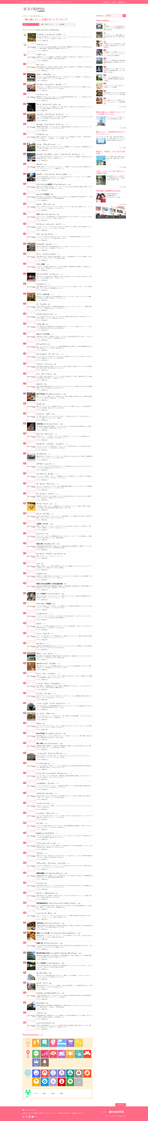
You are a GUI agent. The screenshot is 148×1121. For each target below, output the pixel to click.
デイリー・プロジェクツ (45, 893)
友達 (53, 1093)
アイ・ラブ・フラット (44, 374)
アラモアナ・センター (44, 244)
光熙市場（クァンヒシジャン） (47, 424)
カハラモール (41, 454)
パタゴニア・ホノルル (44, 793)
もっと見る (123, 106)
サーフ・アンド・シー (44, 504)
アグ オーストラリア (44, 234)
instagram (29, 1117)
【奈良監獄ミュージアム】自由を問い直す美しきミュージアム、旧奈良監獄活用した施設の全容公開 (114, 28)
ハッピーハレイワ (42, 803)
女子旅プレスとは (26, 1113)
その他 (78, 1082)
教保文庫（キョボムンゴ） (46, 544)
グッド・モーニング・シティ (46, 104)
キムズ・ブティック (43, 204)
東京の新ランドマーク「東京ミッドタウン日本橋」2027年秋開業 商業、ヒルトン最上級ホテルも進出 (114, 70)
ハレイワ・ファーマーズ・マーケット (50, 114)
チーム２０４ (41, 344)
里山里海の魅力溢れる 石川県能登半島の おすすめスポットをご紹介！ (113, 195)
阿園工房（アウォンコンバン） (47, 943)
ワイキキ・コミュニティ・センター (49, 84)
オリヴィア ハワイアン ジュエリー (50, 444)
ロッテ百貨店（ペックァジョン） (48, 594)
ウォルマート (41, 284)
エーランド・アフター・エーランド (49, 554)
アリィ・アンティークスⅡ (46, 254)
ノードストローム (42, 763)
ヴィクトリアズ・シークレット (47, 274)
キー (38, 64)
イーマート (40, 94)
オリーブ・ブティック (44, 434)
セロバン (39, 384)
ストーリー (40, 534)
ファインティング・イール (46, 843)
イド (38, 564)
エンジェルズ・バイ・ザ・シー (47, 354)
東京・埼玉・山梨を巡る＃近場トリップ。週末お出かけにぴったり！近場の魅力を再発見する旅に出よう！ (115, 138)
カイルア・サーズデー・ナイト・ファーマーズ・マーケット (58, 154)
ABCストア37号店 (43, 334)
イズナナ (39, 574)
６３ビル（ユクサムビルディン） (48, 993)
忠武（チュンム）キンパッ (46, 214)
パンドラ (39, 823)
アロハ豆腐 (40, 264)
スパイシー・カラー (43, 414)
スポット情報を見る (43, 40)
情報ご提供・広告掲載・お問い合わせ (74, 1113)
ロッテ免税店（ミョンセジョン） (48, 963)
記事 (97, 15)
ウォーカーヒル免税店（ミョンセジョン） (51, 184)
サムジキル (40, 1003)
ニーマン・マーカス (43, 693)
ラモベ (38, 723)
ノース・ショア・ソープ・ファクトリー (50, 703)
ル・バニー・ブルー (43, 713)
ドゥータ (39, 883)
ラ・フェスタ (41, 304)
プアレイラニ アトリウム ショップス (50, 863)
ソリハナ (39, 1013)
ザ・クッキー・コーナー (45, 494)
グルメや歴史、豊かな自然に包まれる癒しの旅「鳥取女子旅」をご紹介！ (115, 158)
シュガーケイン (42, 614)
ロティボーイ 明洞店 (43, 604)
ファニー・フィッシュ (44, 364)
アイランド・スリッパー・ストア (48, 224)
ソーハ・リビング (42, 633)
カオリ (39, 54)
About (114, 2)
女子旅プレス (25, 16)
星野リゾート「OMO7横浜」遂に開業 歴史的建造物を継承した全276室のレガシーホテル (114, 62)
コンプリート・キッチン (45, 474)
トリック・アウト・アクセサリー (48, 683)
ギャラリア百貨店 (42, 194)
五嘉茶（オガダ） (42, 524)
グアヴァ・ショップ (43, 464)
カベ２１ (39, 164)
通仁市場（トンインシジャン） (47, 743)
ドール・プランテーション (46, 144)
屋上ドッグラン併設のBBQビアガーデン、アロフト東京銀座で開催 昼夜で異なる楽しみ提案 (114, 78)
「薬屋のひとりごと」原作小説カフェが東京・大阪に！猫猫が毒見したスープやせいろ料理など (114, 45)
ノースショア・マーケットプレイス (49, 753)
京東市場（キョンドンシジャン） (48, 923)
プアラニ (39, 853)
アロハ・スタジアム (43, 74)
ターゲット (40, 643)
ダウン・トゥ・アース (44, 653)
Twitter (23, 1117)
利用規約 (41, 1113)
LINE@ (36, 1117)
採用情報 (60, 1113)
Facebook (26, 1117)
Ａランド (40, 44)
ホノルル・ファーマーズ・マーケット (50, 124)
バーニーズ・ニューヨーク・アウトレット (51, 773)
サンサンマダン (42, 973)
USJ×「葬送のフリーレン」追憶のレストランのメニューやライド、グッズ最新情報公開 (114, 102)
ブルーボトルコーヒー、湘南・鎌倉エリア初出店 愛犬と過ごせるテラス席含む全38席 (114, 36)
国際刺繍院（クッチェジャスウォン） (50, 873)
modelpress (121, 2)
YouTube (33, 1117)
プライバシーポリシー (51, 1113)
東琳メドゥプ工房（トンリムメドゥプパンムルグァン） (56, 933)
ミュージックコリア (43, 1023)
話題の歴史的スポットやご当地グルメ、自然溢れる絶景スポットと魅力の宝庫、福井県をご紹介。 (115, 178)
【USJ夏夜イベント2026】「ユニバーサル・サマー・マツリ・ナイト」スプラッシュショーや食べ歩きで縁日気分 (114, 53)
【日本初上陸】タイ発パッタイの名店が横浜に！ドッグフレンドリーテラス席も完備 (114, 93)
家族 (61, 1093)
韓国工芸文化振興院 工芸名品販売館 (49, 584)
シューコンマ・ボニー (44, 913)
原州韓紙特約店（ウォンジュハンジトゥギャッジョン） (56, 903)
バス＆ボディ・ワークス (45, 783)
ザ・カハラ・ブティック (45, 484)
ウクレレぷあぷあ (42, 294)
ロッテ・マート (42, 983)
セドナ (38, 624)
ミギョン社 (40, 324)
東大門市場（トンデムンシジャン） (49, 733)
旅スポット (101, 15)
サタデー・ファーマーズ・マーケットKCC (51, 174)
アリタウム (40, 134)
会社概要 (35, 1113)
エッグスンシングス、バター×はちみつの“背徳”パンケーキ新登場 (113, 86)
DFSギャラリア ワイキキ (46, 663)
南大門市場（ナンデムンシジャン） (49, 394)
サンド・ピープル (42, 514)
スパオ (38, 404)
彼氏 (44, 1093)
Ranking (106, 2)
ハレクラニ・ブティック (45, 813)
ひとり (37, 1093)
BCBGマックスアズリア (45, 833)
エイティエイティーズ (44, 314)
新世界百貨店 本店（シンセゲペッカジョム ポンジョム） (57, 953)
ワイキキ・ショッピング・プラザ (49, 34)
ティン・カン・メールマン (46, 673)
